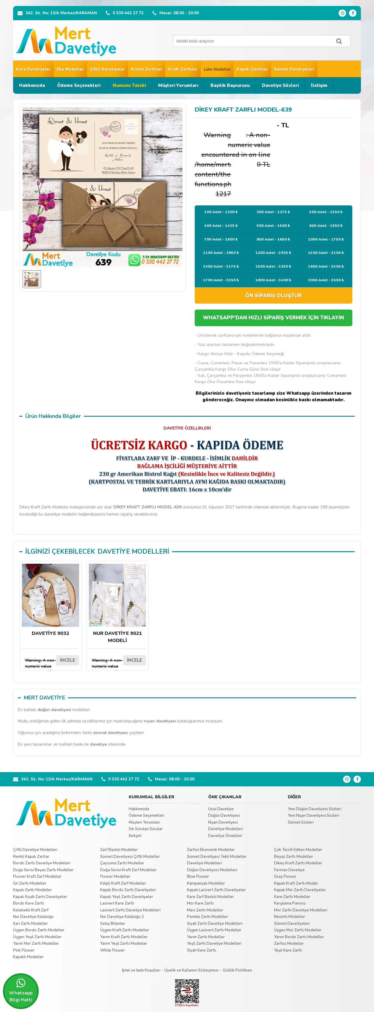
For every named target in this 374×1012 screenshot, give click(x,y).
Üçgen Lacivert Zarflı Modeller (214, 930)
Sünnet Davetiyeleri (294, 69)
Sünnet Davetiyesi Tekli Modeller (217, 856)
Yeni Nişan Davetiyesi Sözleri (313, 815)
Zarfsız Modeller (289, 943)
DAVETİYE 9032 (50, 600)
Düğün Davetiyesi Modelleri (212, 870)
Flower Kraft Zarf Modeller (37, 876)
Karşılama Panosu (290, 903)
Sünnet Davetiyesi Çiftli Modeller (130, 856)
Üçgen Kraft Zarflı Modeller (124, 930)
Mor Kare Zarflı (200, 903)
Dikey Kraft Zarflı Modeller (298, 863)
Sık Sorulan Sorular (146, 829)
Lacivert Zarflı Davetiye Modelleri (130, 910)
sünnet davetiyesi (110, 732)
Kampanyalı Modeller (206, 883)
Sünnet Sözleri (301, 822)
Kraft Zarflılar (183, 69)
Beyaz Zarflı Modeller (293, 856)
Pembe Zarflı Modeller (207, 916)
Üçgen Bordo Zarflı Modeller (39, 930)
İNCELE (67, 660)
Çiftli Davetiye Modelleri (35, 849)
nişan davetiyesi (160, 721)
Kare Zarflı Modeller (292, 896)
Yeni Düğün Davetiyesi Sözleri (314, 809)
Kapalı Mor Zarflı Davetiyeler (300, 890)
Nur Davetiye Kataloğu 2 (122, 916)
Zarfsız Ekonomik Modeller (211, 849)
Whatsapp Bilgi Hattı (20, 990)
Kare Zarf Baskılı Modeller (210, 896)
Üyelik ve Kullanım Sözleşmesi (191, 970)
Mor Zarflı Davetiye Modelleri (300, 910)
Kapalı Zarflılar (252, 69)
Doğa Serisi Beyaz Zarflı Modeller (43, 870)
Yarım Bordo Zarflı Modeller (299, 937)
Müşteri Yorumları (178, 85)
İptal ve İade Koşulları (141, 970)
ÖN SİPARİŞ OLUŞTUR (273, 295)
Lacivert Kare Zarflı (117, 903)
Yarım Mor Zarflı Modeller (36, 943)
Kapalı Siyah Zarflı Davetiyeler (40, 896)
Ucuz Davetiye (221, 809)
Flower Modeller (115, 876)
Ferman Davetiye (289, 870)
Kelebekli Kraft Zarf (30, 910)
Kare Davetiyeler (33, 69)
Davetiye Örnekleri (225, 835)
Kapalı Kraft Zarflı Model (296, 883)
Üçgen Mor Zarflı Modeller (297, 930)
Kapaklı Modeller (28, 957)
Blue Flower (198, 876)
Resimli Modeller (289, 916)
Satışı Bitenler (112, 923)
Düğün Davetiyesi (224, 815)
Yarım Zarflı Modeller (206, 937)
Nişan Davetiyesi (223, 822)
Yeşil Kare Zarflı (288, 950)
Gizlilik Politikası (237, 970)
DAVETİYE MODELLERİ (133, 551)
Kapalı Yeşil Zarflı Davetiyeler (126, 896)
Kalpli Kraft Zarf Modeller (123, 883)
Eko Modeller (70, 69)
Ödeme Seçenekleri (78, 85)
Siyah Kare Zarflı (201, 950)
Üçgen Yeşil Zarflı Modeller (37, 937)
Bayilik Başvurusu (230, 85)
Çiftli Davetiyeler (107, 69)
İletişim (319, 85)
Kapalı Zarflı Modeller (32, 890)
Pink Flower (23, 950)
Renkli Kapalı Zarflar (31, 856)
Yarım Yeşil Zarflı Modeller (123, 943)
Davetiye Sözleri (280, 85)
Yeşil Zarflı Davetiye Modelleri (214, 943)
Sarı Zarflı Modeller (30, 923)
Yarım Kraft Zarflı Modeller (124, 937)
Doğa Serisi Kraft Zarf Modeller (128, 870)
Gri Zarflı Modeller (29, 883)
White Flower (112, 950)
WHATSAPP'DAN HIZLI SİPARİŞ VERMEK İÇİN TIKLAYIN (273, 317)
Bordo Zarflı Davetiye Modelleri (41, 863)
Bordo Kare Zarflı (28, 903)
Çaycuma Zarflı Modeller (122, 863)
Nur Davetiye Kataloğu (33, 916)
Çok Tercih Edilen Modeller (298, 849)
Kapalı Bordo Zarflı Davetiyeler (128, 890)
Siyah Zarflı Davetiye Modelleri (215, 923)
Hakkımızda (32, 85)
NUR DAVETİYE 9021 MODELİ (117, 604)
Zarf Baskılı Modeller (119, 849)
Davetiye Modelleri (225, 829)
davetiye (98, 744)
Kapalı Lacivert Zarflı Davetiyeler (216, 890)
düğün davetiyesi (54, 710)
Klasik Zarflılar (146, 69)
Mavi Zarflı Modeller (205, 910)
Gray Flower (285, 876)
